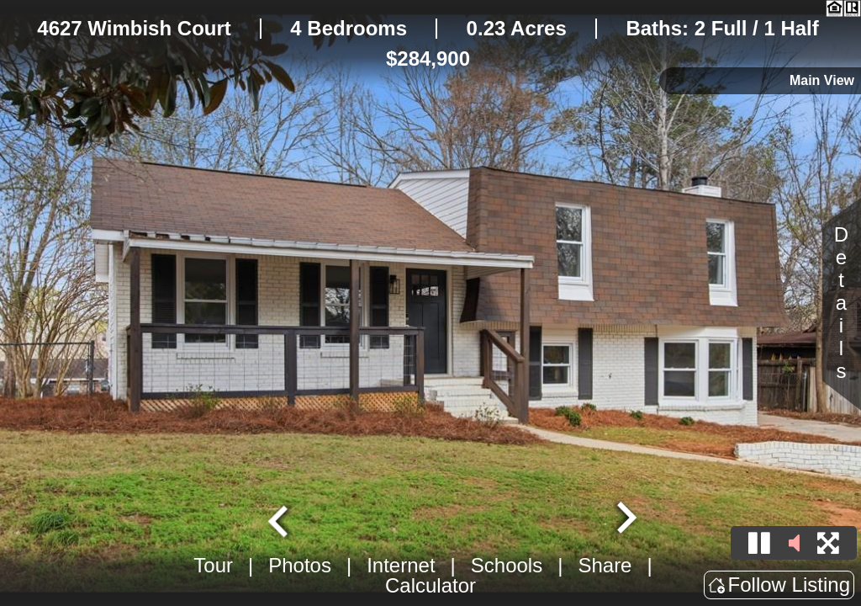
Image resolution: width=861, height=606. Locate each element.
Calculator (430, 585)
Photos (299, 565)
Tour (213, 565)
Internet (401, 565)
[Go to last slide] (280, 519)
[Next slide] (625, 519)
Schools (506, 565)
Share (604, 565)
